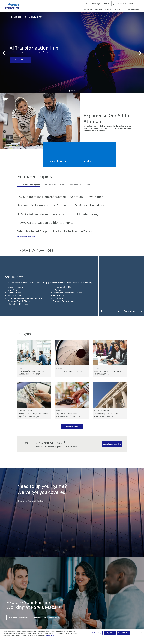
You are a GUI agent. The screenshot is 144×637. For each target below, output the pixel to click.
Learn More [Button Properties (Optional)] (14, 309)
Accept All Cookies (123, 633)
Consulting (133, 311)
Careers (106, 3)
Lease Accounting (15, 286)
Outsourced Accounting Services (67, 292)
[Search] (87, 3)
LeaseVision (13, 289)
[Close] (141, 633)
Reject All (109, 633)
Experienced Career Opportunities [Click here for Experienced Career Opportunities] (46, 617)
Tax (110, 311)
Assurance (16, 276)
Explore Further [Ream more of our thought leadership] (72, 426)
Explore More (20, 40)
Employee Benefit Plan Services (22, 301)
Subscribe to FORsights (112, 444)
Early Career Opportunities (18, 617)
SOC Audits (58, 298)
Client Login (96, 3)
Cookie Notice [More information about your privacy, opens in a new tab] (50, 635)
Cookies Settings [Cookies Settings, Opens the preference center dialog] (97, 633)
